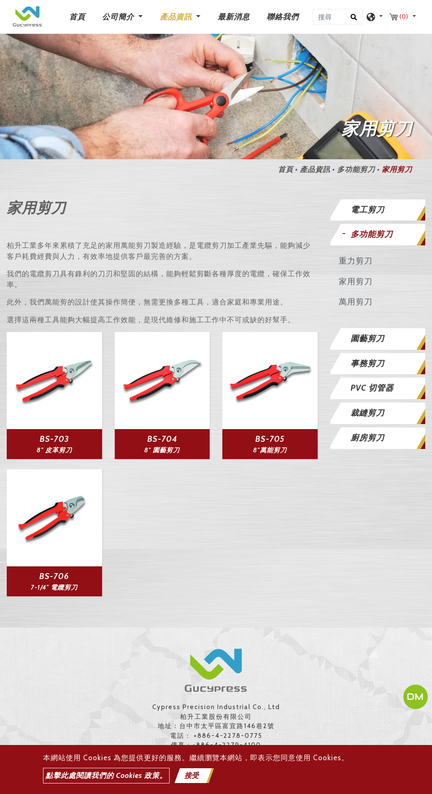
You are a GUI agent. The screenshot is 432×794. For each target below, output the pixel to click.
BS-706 (54, 576)
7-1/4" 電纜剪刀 (54, 587)
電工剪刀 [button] (367, 210)
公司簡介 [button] (119, 17)
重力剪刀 (356, 261)
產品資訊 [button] (177, 17)
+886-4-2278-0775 (228, 736)
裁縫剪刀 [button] (367, 413)
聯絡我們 (283, 17)
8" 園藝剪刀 (162, 450)
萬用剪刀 (356, 302)
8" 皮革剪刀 (54, 450)
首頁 (79, 16)
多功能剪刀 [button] (372, 234)
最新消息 (234, 17)
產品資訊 (315, 169)
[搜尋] (338, 17)
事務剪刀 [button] (367, 363)
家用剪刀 (356, 281)
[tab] (378, 210)
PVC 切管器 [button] (372, 388)
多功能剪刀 (356, 169)
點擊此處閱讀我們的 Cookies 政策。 (106, 775)
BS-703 (54, 439)
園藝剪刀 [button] (367, 338)
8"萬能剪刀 (270, 450)
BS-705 (270, 439)
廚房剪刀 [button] (367, 438)
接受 (191, 775)
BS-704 (162, 439)
